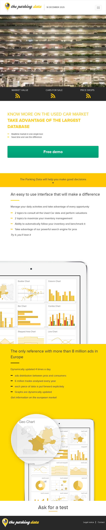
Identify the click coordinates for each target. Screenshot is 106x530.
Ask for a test (53, 507)
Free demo (53, 151)
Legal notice (88, 522)
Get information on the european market (33, 397)
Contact (101, 522)
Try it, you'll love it (21, 234)
